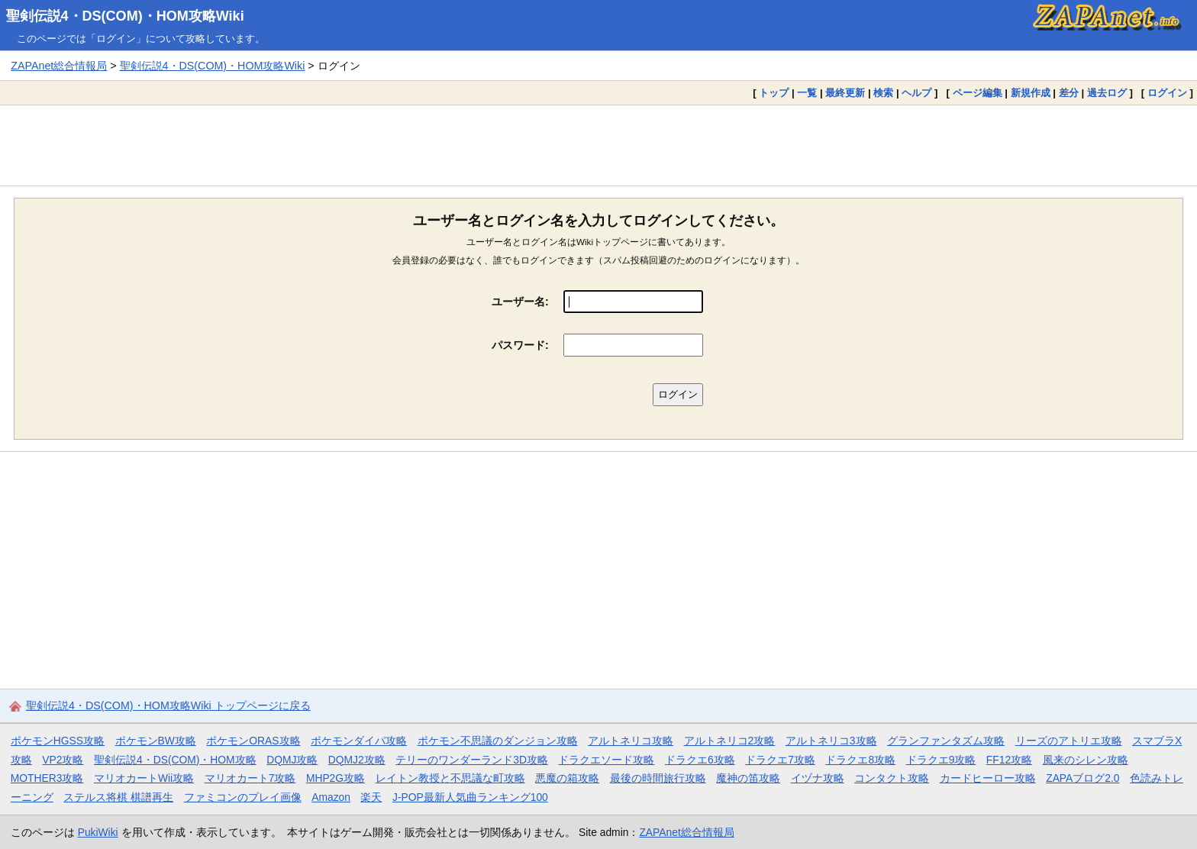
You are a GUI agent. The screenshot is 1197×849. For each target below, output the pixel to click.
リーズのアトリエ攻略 (1068, 740)
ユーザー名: (520, 301)
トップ (774, 92)
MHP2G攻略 (335, 778)
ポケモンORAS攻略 (253, 740)
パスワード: (520, 345)
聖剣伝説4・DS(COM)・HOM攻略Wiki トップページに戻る (168, 705)
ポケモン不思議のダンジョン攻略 (498, 740)
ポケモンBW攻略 (155, 740)
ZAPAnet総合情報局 (59, 66)
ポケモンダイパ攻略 (359, 740)
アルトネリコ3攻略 (831, 740)
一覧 (807, 92)
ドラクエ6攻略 (700, 760)
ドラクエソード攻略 (606, 760)
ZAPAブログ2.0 (1082, 778)
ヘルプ (916, 92)
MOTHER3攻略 (47, 778)
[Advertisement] (598, 145)
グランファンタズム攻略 (946, 740)
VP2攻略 (62, 760)
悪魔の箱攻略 (567, 778)
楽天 (371, 797)
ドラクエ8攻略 (860, 760)
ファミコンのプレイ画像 (243, 797)
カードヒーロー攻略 (988, 778)
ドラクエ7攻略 (780, 760)
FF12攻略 (1009, 760)
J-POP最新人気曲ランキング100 (470, 797)
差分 (1069, 92)
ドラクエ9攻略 (941, 760)
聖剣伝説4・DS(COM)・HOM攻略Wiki (125, 16)
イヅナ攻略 (817, 778)
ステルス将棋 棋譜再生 (118, 797)
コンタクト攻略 (891, 778)
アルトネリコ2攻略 (730, 740)
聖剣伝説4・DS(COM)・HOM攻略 (175, 760)
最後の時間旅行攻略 (658, 778)
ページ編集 (977, 92)
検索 (883, 92)
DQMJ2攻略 (357, 760)
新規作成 (1030, 92)
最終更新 (845, 92)
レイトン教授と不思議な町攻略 (450, 778)
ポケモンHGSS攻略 (58, 740)
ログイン (1167, 92)
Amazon (330, 797)
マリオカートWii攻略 (144, 778)
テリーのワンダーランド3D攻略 (471, 760)
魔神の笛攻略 (748, 778)
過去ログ (1107, 92)
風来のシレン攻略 (1085, 760)
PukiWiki (98, 832)
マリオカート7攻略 (250, 778)
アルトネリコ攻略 (630, 740)
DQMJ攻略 (292, 760)
